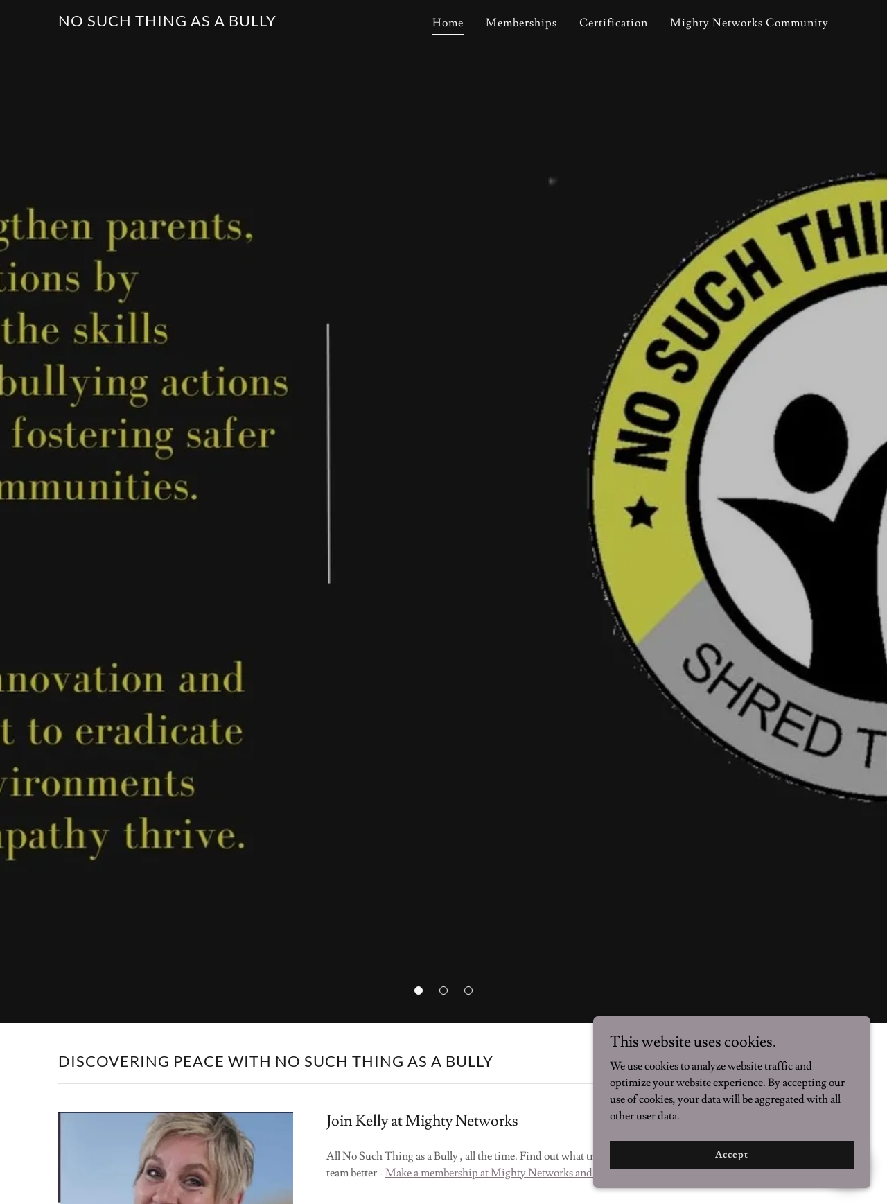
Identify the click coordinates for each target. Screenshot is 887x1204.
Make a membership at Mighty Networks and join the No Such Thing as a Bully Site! (579, 1173)
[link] (167, 23)
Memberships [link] (521, 23)
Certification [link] (613, 23)
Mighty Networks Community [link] (749, 23)
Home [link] (448, 23)
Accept (731, 1154)
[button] (418, 990)
